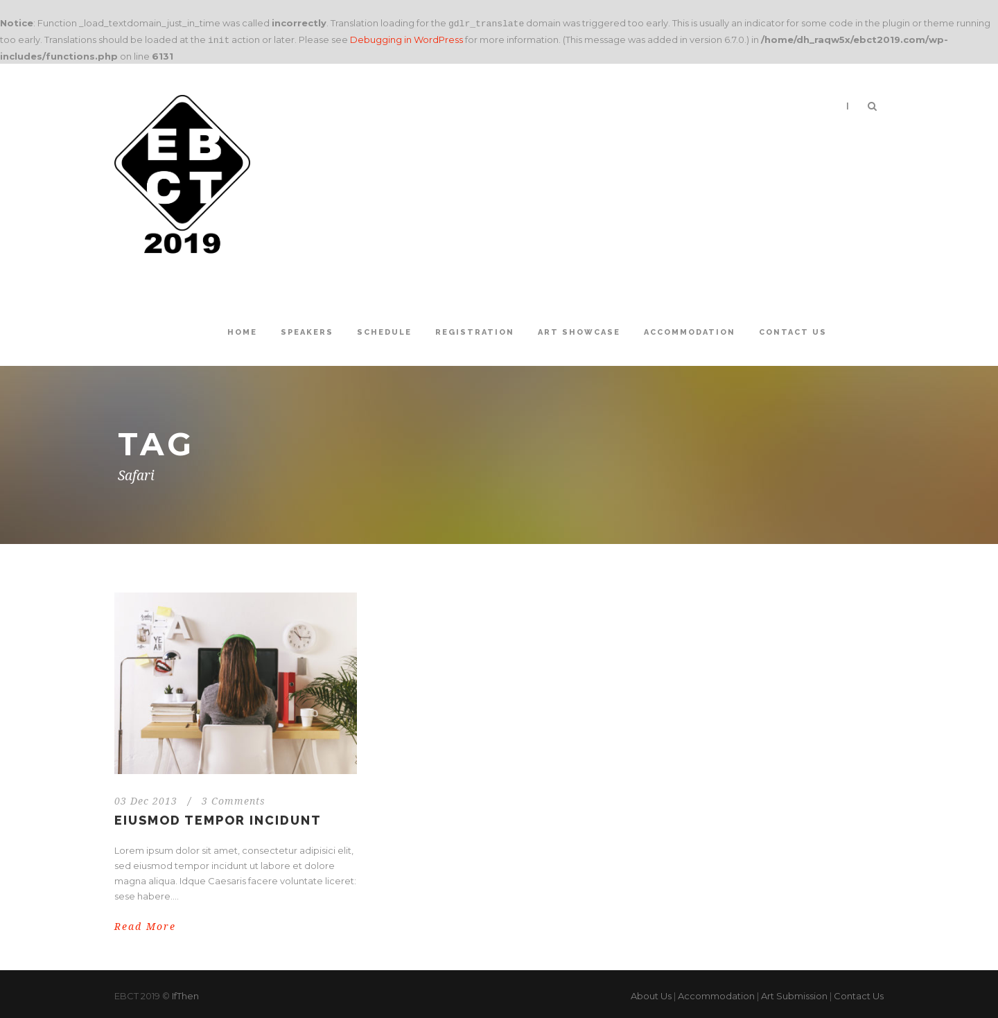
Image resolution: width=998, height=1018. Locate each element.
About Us (651, 993)
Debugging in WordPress (406, 38)
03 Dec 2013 (145, 798)
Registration (474, 329)
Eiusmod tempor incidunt (218, 817)
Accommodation (689, 329)
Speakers (307, 329)
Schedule (384, 329)
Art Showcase (579, 329)
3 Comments (233, 798)
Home (242, 329)
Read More (145, 923)
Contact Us (793, 329)
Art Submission (794, 993)
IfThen (185, 993)
